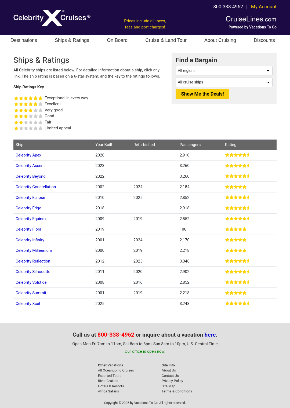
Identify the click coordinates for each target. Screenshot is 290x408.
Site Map (168, 386)
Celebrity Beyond (31, 176)
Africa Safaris (108, 391)
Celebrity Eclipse (30, 197)
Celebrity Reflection (33, 261)
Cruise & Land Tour (166, 40)
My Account (264, 6)
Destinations (23, 40)
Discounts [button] (264, 40)
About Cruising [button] (220, 40)
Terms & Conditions (177, 391)
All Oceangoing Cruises (116, 370)
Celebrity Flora (28, 229)
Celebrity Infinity (30, 240)
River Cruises (108, 381)
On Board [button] (117, 40)
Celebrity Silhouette (33, 271)
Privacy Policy (172, 381)
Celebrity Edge (28, 208)
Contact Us (170, 376)
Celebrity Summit (31, 292)
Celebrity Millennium (34, 250)
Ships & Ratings (72, 40)
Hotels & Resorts (111, 386)
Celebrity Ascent (30, 165)
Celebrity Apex (28, 155)
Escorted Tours (109, 376)
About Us (169, 370)
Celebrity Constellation (36, 186)
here (210, 335)
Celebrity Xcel (28, 303)
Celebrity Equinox (31, 218)
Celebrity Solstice (31, 282)
